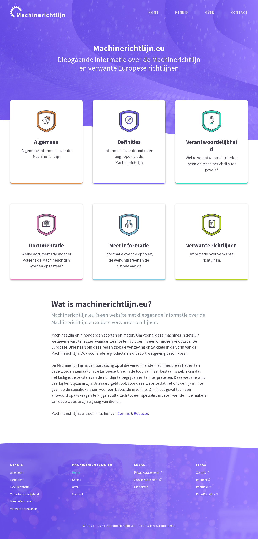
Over (209, 12)
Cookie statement (148, 480)
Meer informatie (21, 501)
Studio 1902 (165, 526)
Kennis (181, 12)
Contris (123, 413)
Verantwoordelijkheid (24, 494)
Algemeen (16, 473)
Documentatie (20, 487)
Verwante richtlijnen (23, 509)
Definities (16, 480)
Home (153, 12)
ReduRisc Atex (207, 494)
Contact (239, 12)
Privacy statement (148, 473)
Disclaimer (141, 487)
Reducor (141, 413)
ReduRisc (203, 487)
